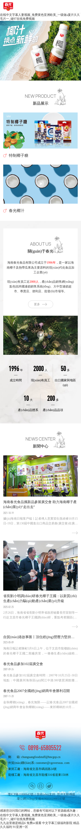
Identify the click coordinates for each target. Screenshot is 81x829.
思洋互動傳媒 (66, 794)
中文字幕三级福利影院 (57, 823)
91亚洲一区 (20, 827)
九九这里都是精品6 (13, 823)
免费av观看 (34, 823)
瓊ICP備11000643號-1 (22, 794)
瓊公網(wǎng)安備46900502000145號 (41, 798)
